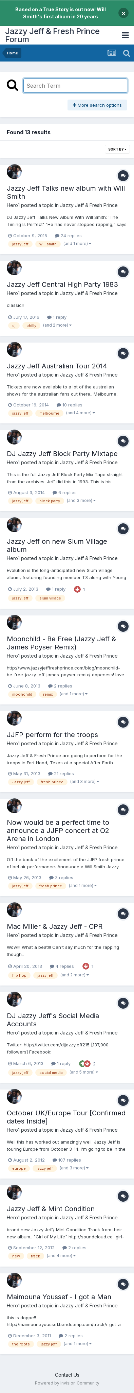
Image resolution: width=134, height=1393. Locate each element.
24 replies (68, 235)
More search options (97, 105)
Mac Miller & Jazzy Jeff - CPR (54, 926)
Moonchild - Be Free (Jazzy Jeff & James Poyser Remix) (61, 643)
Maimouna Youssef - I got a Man (59, 1297)
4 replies (62, 966)
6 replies (65, 492)
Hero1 (13, 205)
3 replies (61, 877)
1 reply (56, 317)
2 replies (60, 686)
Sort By (117, 149)
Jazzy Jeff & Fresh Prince (89, 205)
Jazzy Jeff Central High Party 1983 (62, 284)
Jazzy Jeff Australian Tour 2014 (57, 366)
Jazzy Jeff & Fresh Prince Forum (52, 35)
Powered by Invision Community (67, 1383)
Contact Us (67, 1375)
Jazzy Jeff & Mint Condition (51, 1209)
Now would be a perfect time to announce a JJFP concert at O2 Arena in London (58, 830)
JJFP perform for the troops (52, 735)
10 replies (69, 404)
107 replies (67, 1160)
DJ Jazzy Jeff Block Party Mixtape (62, 454)
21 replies (61, 773)
